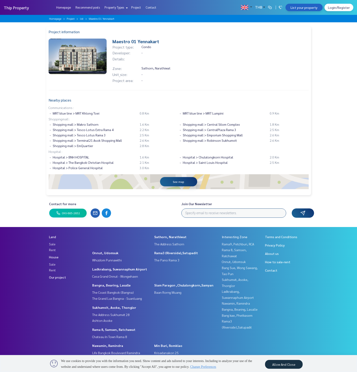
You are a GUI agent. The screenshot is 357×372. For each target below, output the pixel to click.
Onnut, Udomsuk (105, 253)
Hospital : (55, 151)
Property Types (116, 7)
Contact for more (62, 204)
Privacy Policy (275, 245)
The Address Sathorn (169, 244)
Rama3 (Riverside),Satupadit (176, 253)
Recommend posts (87, 7)
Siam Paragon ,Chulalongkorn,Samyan (183, 285)
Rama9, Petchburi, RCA (238, 244)
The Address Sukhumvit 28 (111, 315)
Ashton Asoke (102, 320)
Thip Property (16, 7)
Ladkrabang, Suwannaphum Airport (119, 269)
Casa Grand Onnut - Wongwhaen (115, 276)
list (81, 18)
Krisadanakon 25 (166, 353)
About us (272, 253)
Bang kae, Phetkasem (237, 315)
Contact (151, 7)
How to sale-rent (277, 262)
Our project (57, 277)
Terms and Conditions (281, 237)
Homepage (63, 7)
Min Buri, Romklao (168, 345)
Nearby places (60, 100)
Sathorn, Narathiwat (170, 237)
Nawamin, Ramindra (107, 345)
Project (136, 7)
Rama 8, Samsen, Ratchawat (113, 329)
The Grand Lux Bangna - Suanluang (117, 298)
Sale (52, 244)
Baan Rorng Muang (167, 292)
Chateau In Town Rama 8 (109, 337)
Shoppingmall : (59, 119)
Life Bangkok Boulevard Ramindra (116, 353)
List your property (304, 7)
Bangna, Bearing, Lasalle (111, 285)
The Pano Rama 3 (166, 260)
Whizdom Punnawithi (107, 260)
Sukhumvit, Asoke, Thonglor (114, 307)
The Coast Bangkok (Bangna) (113, 292)
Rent (52, 250)
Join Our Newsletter (196, 204)
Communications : (61, 107)
